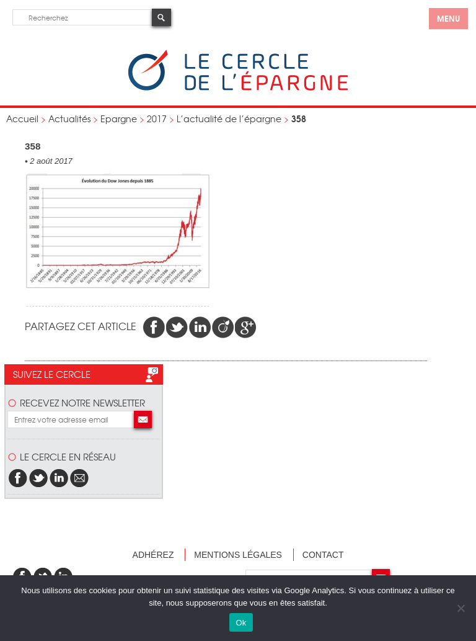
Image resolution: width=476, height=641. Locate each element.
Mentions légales (238, 555)
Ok (241, 622)
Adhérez (153, 555)
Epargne (118, 118)
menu (448, 18)
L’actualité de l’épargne (229, 118)
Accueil (22, 118)
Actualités (69, 118)
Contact (323, 555)
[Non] (460, 608)
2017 (157, 118)
